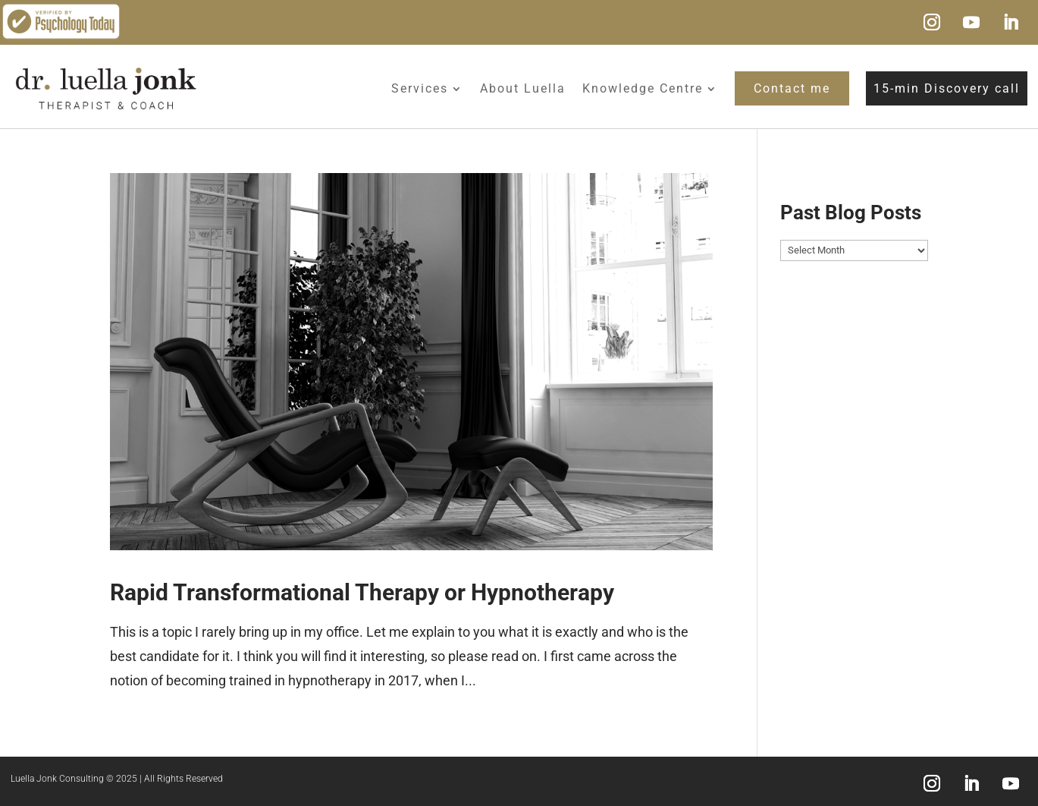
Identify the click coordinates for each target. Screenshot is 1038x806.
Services (419, 88)
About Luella (523, 88)
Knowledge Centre (642, 88)
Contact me (792, 88)
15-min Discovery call (946, 88)
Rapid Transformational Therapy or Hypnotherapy (362, 592)
